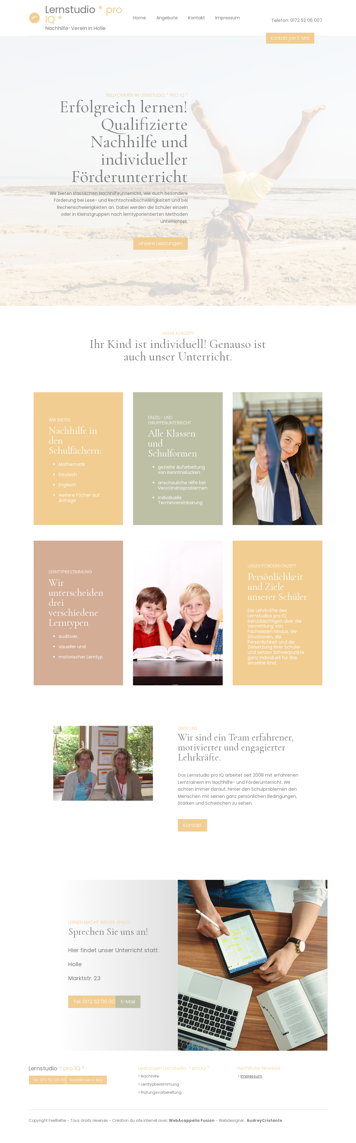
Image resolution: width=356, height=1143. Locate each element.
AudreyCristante (264, 1120)
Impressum (251, 1076)
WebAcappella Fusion (192, 1120)
